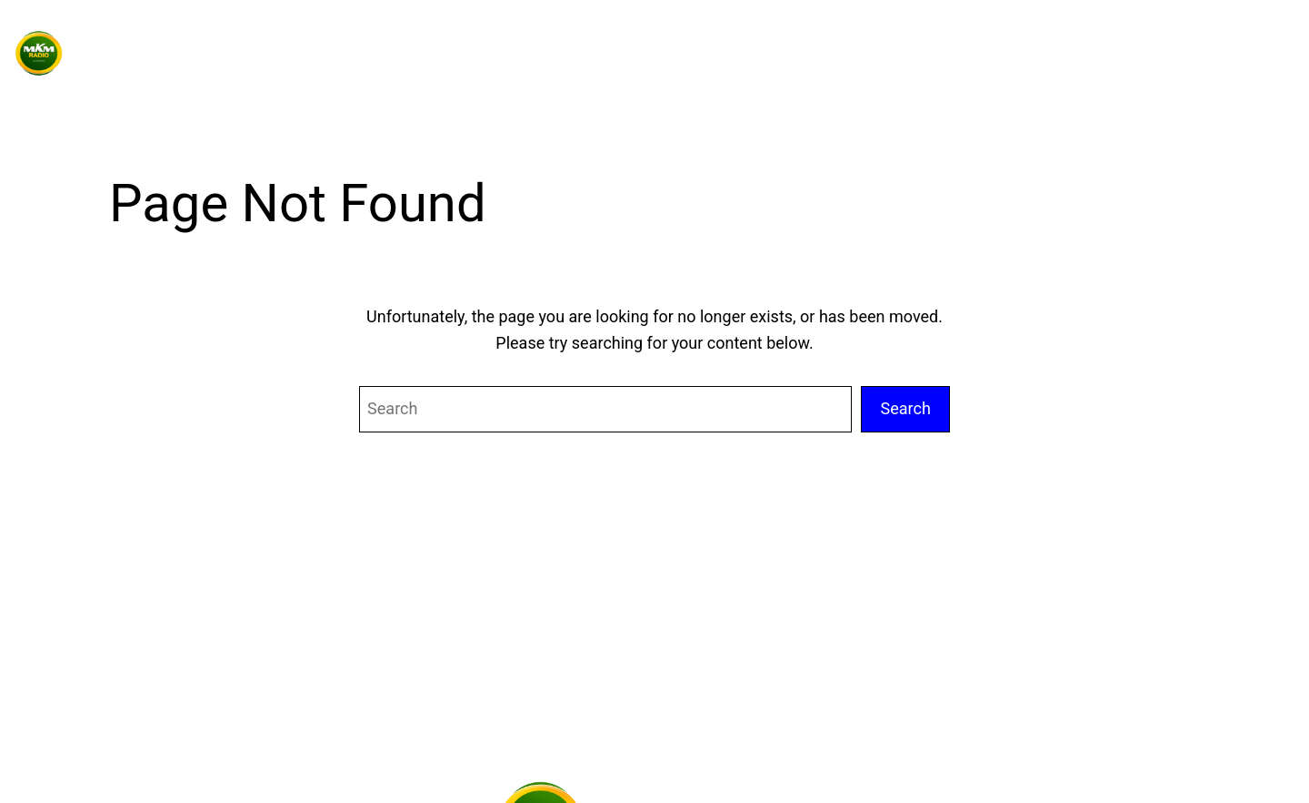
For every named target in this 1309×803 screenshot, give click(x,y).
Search (905, 408)
